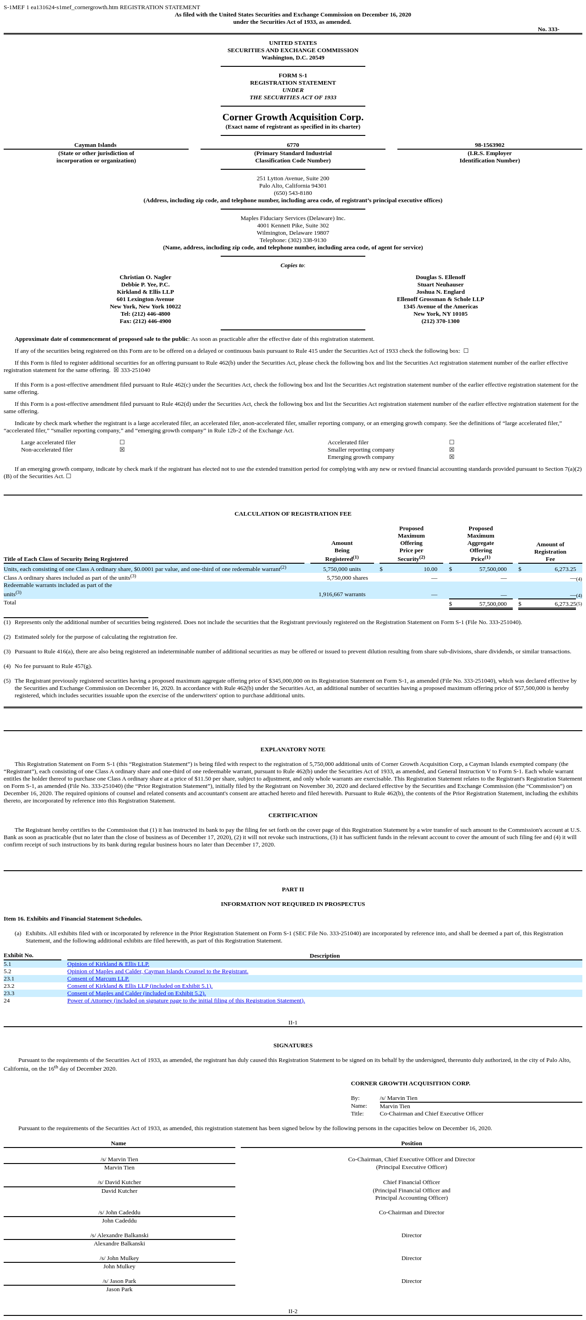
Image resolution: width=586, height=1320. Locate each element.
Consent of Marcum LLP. (98, 978)
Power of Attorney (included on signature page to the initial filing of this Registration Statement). (186, 1000)
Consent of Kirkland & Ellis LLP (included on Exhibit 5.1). (140, 985)
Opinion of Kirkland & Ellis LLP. (108, 963)
